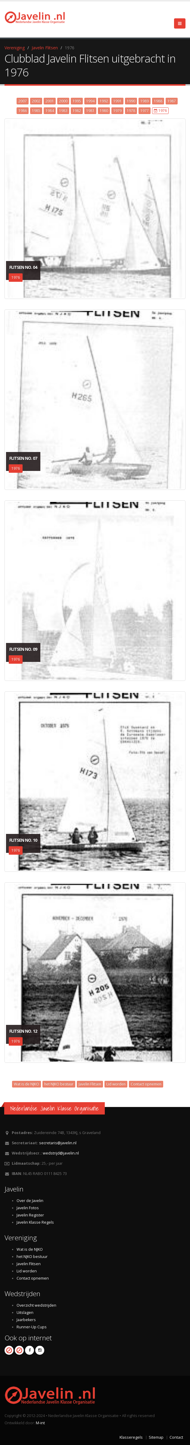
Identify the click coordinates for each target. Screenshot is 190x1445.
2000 (63, 100)
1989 (144, 100)
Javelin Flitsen (45, 48)
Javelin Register (30, 1215)
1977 (144, 110)
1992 (104, 100)
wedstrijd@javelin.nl (61, 1153)
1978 (131, 110)
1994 (90, 100)
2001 (49, 100)
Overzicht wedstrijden (36, 1305)
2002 (36, 100)
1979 (117, 110)
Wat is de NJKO (26, 1084)
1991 (117, 100)
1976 (160, 110)
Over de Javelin (30, 1200)
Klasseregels (131, 1437)
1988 (158, 100)
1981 (90, 110)
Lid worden (116, 1084)
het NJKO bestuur (58, 1084)
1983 (63, 110)
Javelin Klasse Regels (35, 1222)
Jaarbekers (26, 1319)
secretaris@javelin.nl (57, 1142)
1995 (77, 100)
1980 (104, 110)
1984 (49, 110)
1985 (36, 110)
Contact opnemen (146, 1084)
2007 (22, 100)
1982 (77, 110)
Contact (176, 1437)
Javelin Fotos (28, 1207)
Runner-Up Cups (32, 1327)
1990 (131, 100)
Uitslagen (25, 1312)
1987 (171, 100)
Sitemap (156, 1437)
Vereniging (15, 48)
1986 (22, 110)
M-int (40, 1422)
